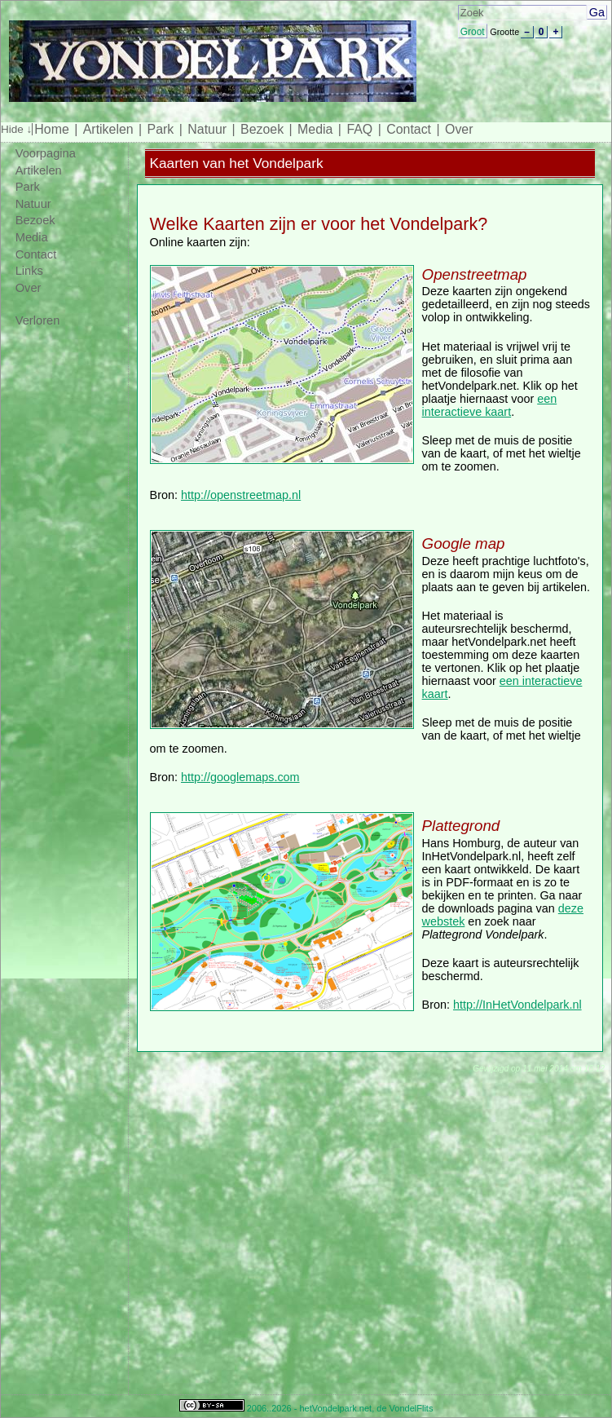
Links (29, 270)
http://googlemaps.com (240, 777)
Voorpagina (45, 153)
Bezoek (262, 129)
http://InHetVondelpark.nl (517, 1004)
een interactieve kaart (489, 405)
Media (314, 129)
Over (459, 129)
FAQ (359, 129)
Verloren (37, 320)
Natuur (207, 129)
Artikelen (108, 129)
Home (51, 129)
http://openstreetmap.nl (241, 494)
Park (160, 129)
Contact (408, 129)
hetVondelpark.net (335, 1408)
